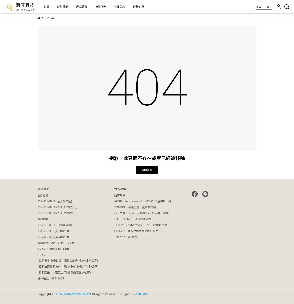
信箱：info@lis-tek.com (53, 249)
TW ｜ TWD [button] (264, 7)
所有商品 (119, 195)
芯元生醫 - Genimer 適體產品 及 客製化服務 (141, 213)
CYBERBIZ (142, 294)
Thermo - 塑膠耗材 (126, 237)
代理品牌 (119, 7)
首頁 (46, 7)
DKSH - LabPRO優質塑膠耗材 (132, 219)
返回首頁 (147, 170)
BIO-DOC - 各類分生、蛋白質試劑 (135, 207)
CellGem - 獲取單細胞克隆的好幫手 (136, 231)
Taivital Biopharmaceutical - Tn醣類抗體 (140, 225)
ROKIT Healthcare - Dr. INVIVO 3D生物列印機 (142, 201)
